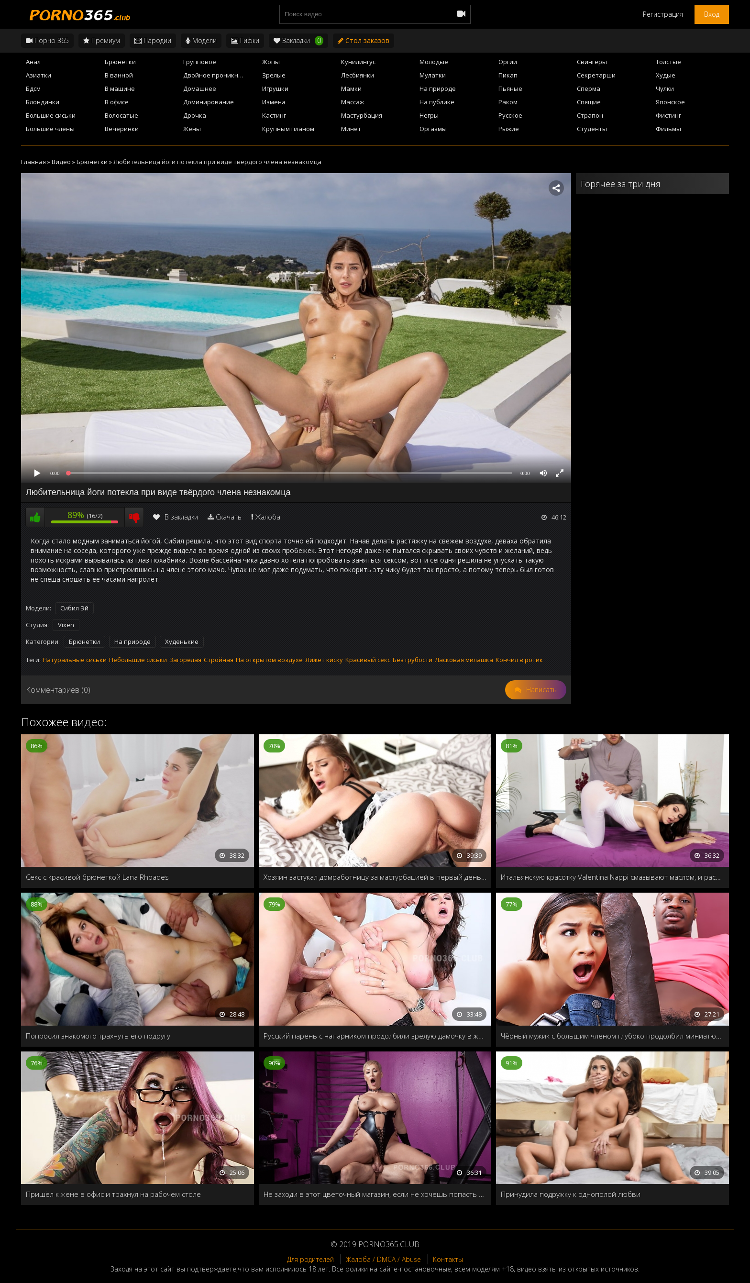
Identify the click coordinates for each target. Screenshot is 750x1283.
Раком (508, 102)
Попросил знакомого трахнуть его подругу (98, 1035)
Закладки (298, 40)
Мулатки (432, 75)
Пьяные (510, 88)
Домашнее (199, 88)
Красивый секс (367, 659)
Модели (201, 40)
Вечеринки (122, 128)
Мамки (351, 88)
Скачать (229, 516)
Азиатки (38, 75)
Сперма (588, 88)
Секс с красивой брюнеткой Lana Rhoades (97, 877)
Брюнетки (120, 61)
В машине (120, 88)
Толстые (668, 61)
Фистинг (668, 115)
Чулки (665, 88)
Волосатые (121, 115)
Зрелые (274, 75)
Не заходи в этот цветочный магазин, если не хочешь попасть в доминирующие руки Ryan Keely (375, 1194)
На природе (437, 88)
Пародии (152, 40)
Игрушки (275, 88)
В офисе (117, 102)
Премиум (101, 40)
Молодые (433, 61)
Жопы (271, 61)
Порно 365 (47, 40)
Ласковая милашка (464, 659)
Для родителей (310, 1259)
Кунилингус (358, 61)
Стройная (218, 659)
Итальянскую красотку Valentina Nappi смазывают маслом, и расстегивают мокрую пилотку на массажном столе (612, 877)
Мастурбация (361, 115)
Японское (670, 102)
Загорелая (185, 659)
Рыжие (508, 128)
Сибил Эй (74, 608)
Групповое (199, 61)
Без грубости (412, 659)
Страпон (590, 115)
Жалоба (267, 516)
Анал (33, 61)
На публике (436, 102)
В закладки (175, 516)
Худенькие (182, 641)
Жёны (192, 128)
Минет (351, 128)
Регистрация (663, 14)
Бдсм (33, 88)
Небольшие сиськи (138, 659)
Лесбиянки (357, 75)
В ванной (119, 75)
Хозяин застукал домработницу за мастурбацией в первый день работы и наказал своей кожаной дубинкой (375, 877)
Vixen (66, 624)
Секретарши (596, 75)
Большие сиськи (51, 115)
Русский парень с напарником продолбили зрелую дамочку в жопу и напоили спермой (375, 1035)
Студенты (592, 128)
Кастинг (274, 115)
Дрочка (194, 115)
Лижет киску (324, 659)
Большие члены (50, 128)
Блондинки (42, 102)
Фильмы (668, 128)
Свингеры (592, 61)
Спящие (589, 102)
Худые (665, 75)
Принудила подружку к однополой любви (570, 1194)
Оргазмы (433, 128)
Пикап (508, 75)
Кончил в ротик (519, 659)
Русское (510, 115)
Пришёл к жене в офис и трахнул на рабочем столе (113, 1194)
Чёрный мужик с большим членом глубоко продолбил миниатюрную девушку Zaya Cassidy (612, 1035)
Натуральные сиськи (75, 659)
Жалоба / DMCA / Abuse (383, 1259)
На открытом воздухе (269, 659)
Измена (274, 102)
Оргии (507, 61)
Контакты (448, 1259)
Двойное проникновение (219, 75)
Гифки (245, 40)
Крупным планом (288, 128)
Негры (429, 115)
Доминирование (208, 102)
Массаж (352, 102)
